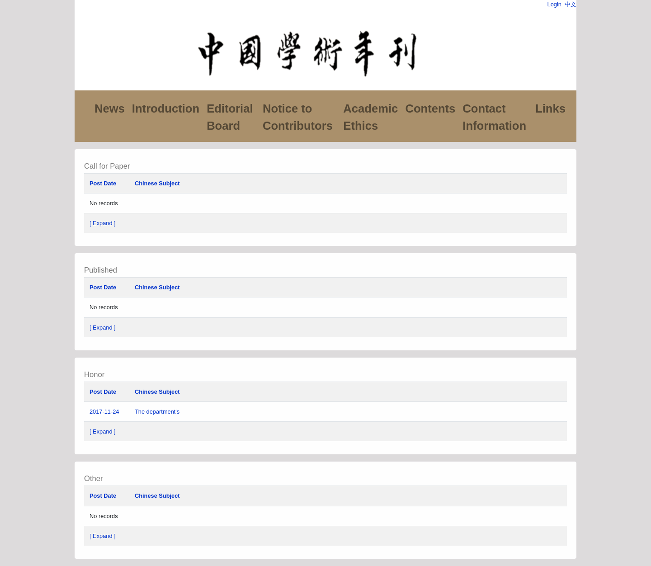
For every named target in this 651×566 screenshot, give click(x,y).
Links (550, 108)
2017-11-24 (104, 411)
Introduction (165, 108)
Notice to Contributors (298, 117)
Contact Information (494, 117)
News (109, 108)
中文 (570, 4)
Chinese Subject (157, 183)
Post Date (103, 183)
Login (554, 4)
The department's (158, 411)
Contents (430, 108)
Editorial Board (230, 117)
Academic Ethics (370, 117)
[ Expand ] (103, 223)
